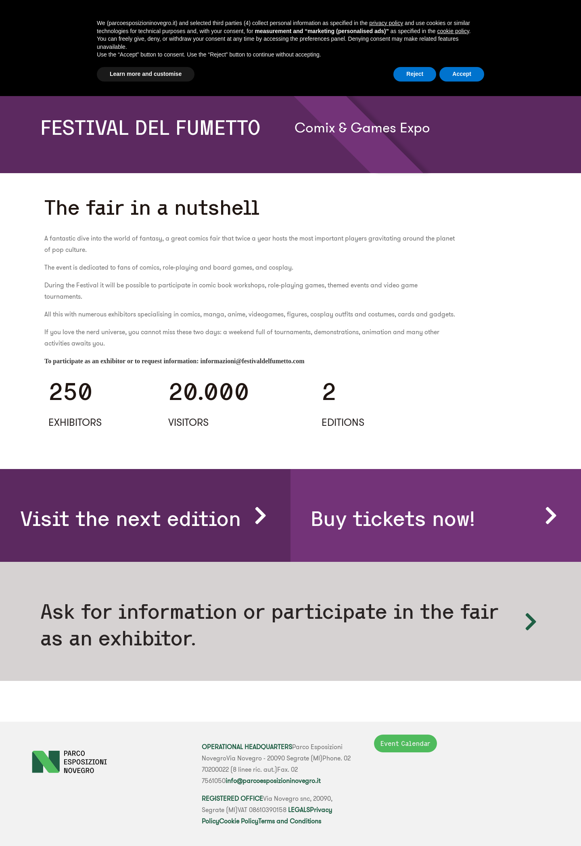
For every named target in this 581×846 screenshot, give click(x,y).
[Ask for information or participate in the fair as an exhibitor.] (530, 621)
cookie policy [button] (453, 31)
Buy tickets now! (393, 518)
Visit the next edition (130, 518)
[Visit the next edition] (260, 515)
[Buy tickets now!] (551, 515)
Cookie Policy (238, 821)
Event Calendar (405, 743)
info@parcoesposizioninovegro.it (273, 781)
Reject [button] (414, 74)
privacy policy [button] (386, 23)
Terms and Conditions (289, 821)
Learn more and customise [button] (146, 74)
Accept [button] (461, 74)
